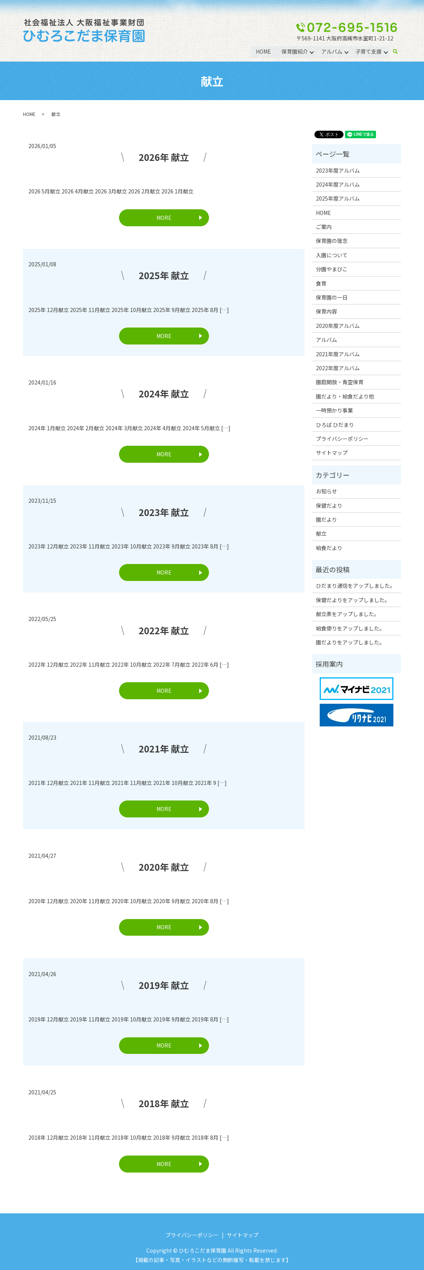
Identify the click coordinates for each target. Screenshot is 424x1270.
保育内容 (326, 311)
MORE (164, 217)
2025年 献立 (164, 275)
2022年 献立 (164, 630)
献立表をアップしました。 (347, 614)
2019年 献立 (164, 985)
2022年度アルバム (338, 368)
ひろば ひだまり (335, 424)
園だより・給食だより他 (345, 396)
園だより (326, 519)
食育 (321, 283)
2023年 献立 (164, 512)
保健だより (329, 505)
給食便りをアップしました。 (350, 628)
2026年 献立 (164, 157)
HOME (263, 51)
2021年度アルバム (338, 354)
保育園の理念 (332, 240)
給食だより (329, 548)
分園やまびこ (332, 269)
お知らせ (326, 491)
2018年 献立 (164, 1103)
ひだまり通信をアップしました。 (355, 585)
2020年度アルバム (338, 325)
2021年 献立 (164, 748)
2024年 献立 (164, 393)
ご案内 (324, 226)
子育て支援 (368, 51)
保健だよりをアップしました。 (353, 600)
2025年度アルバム (338, 198)
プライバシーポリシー (342, 438)
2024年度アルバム (338, 184)
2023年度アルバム (338, 170)
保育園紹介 (294, 51)
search (398, 52)
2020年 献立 (164, 866)
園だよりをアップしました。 (350, 642)
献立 (321, 533)
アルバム (331, 51)
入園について (332, 255)
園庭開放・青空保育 (340, 382)
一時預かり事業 (334, 410)
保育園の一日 (332, 297)
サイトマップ (332, 452)
